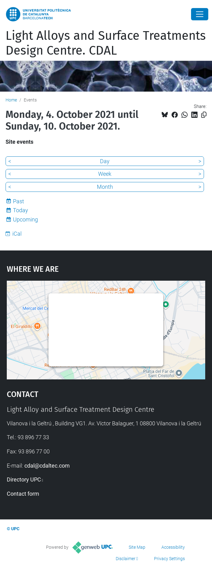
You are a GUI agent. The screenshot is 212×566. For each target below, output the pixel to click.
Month (105, 187)
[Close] (199, 14)
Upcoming (25, 219)
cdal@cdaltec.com (47, 465)
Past (18, 201)
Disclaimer (125, 558)
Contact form (23, 493)
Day (105, 161)
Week (104, 174)
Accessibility (173, 547)
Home (11, 99)
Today (20, 210)
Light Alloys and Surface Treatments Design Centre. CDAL (106, 43)
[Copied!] (203, 114)
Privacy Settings (169, 558)
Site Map (137, 547)
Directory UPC (24, 479)
